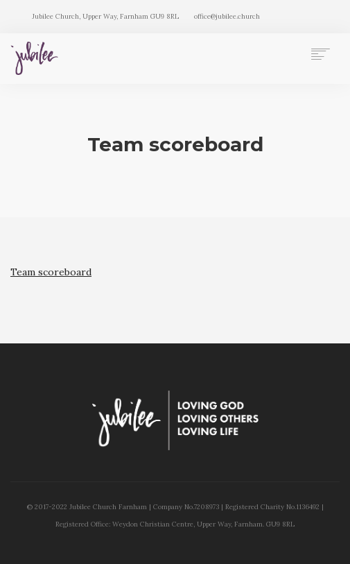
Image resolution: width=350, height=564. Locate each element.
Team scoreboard (50, 272)
